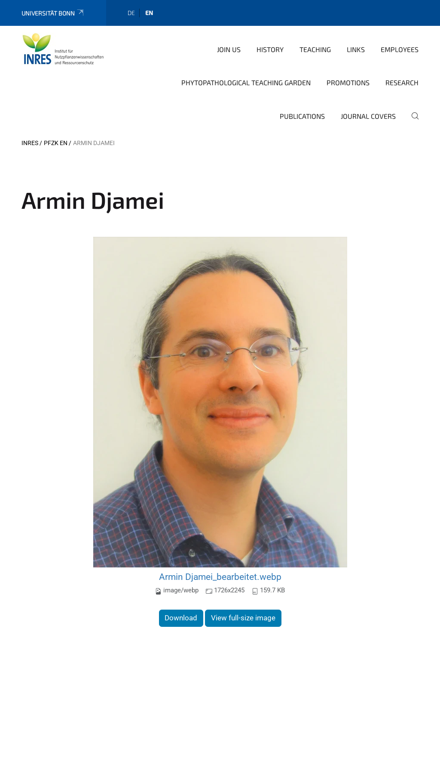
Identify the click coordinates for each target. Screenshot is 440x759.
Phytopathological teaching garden (246, 82)
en (149, 12)
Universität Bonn (53, 13)
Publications (302, 116)
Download (181, 617)
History (270, 49)
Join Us (229, 49)
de (131, 12)
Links (356, 49)
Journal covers (368, 116)
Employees (400, 49)
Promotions (348, 82)
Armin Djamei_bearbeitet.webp (220, 576)
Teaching (315, 49)
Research (402, 82)
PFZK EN (55, 142)
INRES (29, 142)
